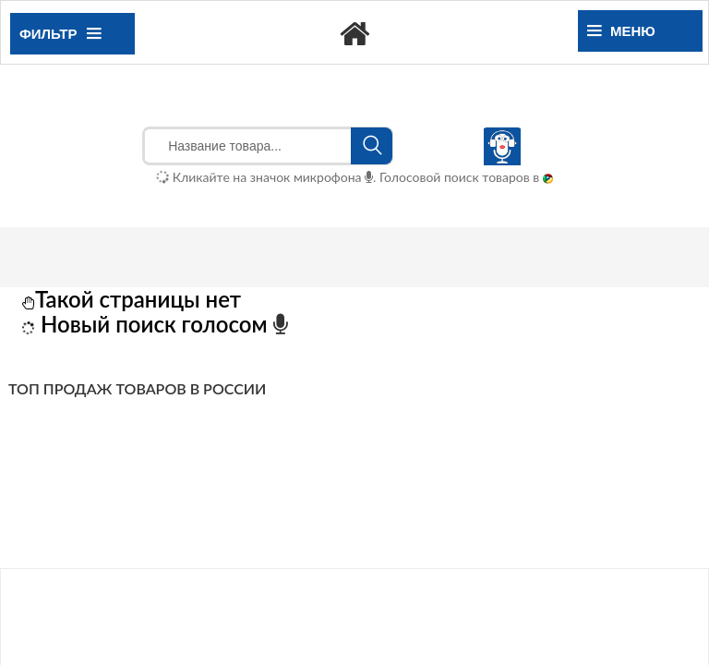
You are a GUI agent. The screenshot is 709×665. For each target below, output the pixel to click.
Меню (621, 31)
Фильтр (60, 34)
